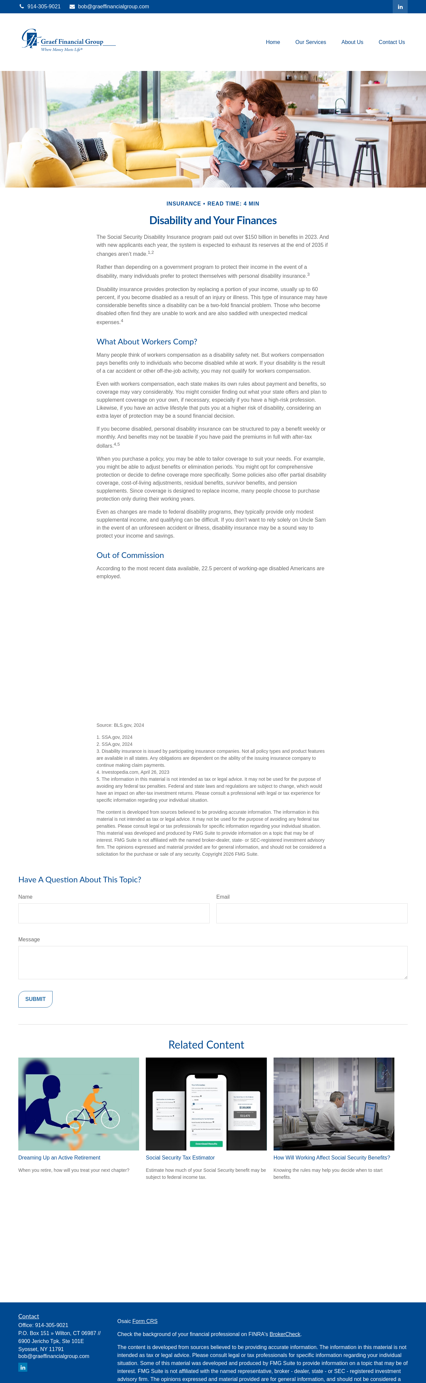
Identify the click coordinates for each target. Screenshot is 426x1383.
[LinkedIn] (400, 6)
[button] (273, 42)
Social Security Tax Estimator (180, 1157)
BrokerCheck (285, 1334)
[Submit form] (35, 999)
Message (29, 939)
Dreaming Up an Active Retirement (59, 1157)
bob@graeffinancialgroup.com (109, 6)
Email (223, 897)
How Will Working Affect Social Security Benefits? (332, 1157)
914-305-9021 (39, 6)
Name (25, 897)
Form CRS (145, 1321)
